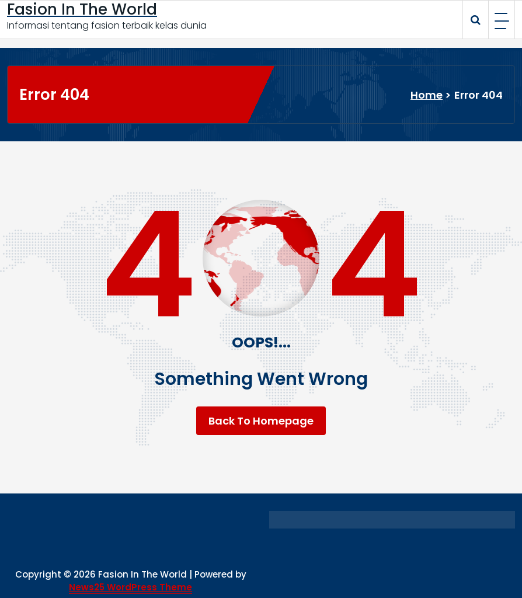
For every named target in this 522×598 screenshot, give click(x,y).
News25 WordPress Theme (130, 587)
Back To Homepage (261, 420)
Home (426, 95)
